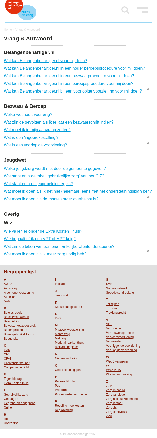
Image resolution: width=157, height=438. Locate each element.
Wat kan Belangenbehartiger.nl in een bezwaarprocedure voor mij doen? (69, 76)
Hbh (6, 419)
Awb (7, 301)
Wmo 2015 (113, 370)
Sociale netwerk (117, 288)
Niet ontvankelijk (66, 358)
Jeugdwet (61, 295)
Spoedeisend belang (120, 292)
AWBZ (8, 284)
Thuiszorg (113, 308)
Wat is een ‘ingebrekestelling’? (31, 137)
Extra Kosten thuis (16, 383)
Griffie (8, 407)
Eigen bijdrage (13, 379)
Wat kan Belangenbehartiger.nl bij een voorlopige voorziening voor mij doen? (73, 91)
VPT (109, 324)
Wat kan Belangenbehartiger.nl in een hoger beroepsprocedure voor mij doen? (74, 68)
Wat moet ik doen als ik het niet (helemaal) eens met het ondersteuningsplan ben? (78, 191)
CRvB (8, 358)
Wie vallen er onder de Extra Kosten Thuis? (43, 231)
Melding (60, 338)
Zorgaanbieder (116, 394)
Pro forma (61, 390)
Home (8, 29)
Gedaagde (11, 399)
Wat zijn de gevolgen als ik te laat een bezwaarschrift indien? (59, 122)
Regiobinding (64, 410)
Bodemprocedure (15, 330)
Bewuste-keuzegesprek (20, 325)
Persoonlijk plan (65, 381)
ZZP (109, 386)
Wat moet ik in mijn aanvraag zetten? (37, 130)
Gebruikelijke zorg (16, 394)
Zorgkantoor (114, 403)
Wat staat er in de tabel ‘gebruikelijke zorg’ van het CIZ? (54, 176)
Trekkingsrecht (116, 312)
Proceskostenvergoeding (71, 394)
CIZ (6, 354)
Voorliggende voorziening (123, 346)
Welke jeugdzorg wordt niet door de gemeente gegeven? (55, 168)
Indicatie (60, 284)
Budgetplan (11, 338)
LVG (58, 318)
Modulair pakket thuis (69, 342)
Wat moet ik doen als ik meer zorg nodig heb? (45, 254)
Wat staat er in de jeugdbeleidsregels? (38, 184)
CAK (7, 350)
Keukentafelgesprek (68, 307)
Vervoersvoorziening (120, 337)
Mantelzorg (62, 334)
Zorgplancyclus (116, 412)
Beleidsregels (13, 312)
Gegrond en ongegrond (19, 403)
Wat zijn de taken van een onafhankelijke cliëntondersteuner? (59, 246)
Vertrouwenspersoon (120, 333)
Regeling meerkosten (69, 405)
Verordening (114, 328)
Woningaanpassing (119, 374)
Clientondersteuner (16, 363)
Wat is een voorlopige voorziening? (35, 145)
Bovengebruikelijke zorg (20, 334)
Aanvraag (10, 288)
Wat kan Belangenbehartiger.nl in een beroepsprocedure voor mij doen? (68, 83)
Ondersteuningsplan (68, 370)
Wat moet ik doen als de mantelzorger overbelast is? (51, 199)
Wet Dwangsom (117, 361)
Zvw (109, 416)
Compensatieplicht (16, 367)
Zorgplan (112, 407)
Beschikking (12, 321)
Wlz (108, 366)
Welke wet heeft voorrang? (28, 114)
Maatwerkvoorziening (69, 329)
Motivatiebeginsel (66, 347)
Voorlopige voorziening (121, 350)
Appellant (10, 297)
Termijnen (112, 304)
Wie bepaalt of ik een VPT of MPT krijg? (40, 239)
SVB (109, 284)
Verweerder (114, 341)
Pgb (57, 385)
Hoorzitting (11, 423)
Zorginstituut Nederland (122, 399)
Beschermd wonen (16, 317)
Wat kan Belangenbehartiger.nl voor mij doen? (45, 60)
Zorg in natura (115, 390)
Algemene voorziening (19, 292)
